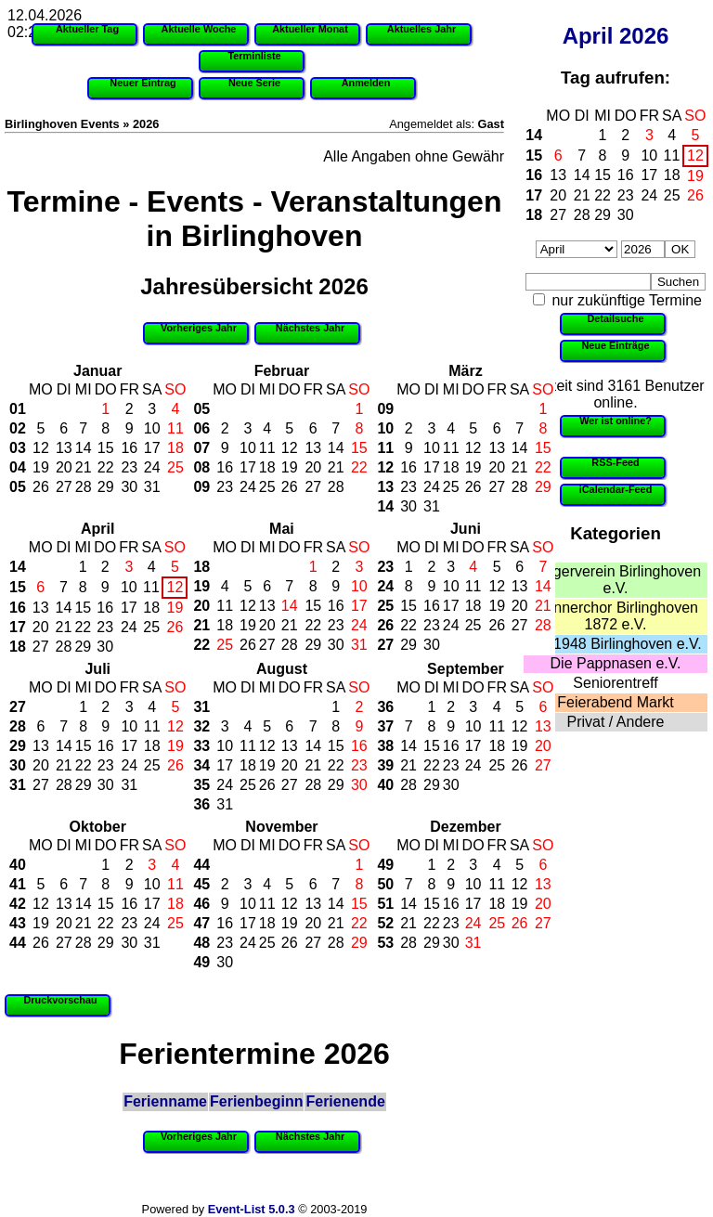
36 (201, 804)
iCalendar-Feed (616, 489)
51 (385, 904)
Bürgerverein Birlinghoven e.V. (615, 579)
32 (201, 726)
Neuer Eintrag (142, 82)
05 (17, 487)
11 (672, 155)
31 (152, 487)
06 (201, 428)
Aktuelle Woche (199, 28)
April (588, 35)
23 (625, 195)
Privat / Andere (616, 722)
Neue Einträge (615, 345)
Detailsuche (615, 318)
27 (558, 215)
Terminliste (253, 55)
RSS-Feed (615, 462)
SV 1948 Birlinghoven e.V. (615, 644)
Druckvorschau (60, 999)
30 (625, 215)
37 (385, 726)
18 (672, 175)
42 (17, 904)
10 (649, 155)
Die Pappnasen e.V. (616, 663)
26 (695, 195)
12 (695, 155)
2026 (643, 35)
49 (201, 962)
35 (201, 785)
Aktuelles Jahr (421, 28)
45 (201, 884)
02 (17, 428)
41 (17, 884)
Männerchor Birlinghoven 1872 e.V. (615, 616)
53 (385, 943)
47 (201, 923)
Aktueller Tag (87, 28)
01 (17, 409)
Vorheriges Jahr (199, 327)
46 (201, 904)
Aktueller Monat (310, 28)
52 (385, 923)
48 (201, 943)
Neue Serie (254, 82)
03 (17, 448)
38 (385, 746)
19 (695, 176)
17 (649, 175)
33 (201, 746)
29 (602, 215)
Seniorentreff (615, 683)
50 (385, 884)
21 (582, 195)
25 (672, 195)
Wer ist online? (615, 420)
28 (582, 215)
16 (533, 175)
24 (649, 195)
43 (17, 923)
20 (558, 195)
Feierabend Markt (615, 702)
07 (201, 448)
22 (602, 195)
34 (201, 765)
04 (17, 467)
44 (17, 943)
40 (385, 785)
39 (385, 765)
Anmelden (366, 82)
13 (558, 175)
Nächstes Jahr (310, 327)
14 (533, 135)
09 (201, 487)
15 (533, 155)
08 (201, 467)
